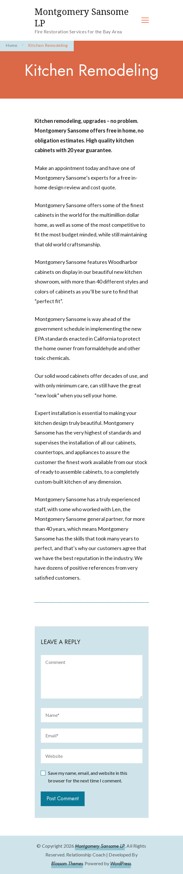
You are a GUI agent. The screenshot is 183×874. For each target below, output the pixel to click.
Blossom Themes (67, 863)
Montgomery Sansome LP (82, 17)
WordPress (120, 863)
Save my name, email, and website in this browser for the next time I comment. (87, 776)
